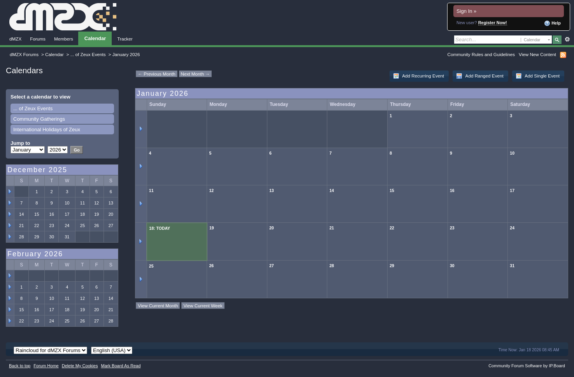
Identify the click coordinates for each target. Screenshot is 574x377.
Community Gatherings (39, 119)
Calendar (95, 38)
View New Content (537, 54)
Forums (38, 38)
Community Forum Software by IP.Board (526, 365)
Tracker (124, 38)
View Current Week (202, 305)
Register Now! (492, 22)
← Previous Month (156, 73)
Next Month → (195, 73)
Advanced (567, 39)
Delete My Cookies (80, 365)
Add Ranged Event (480, 76)
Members (63, 38)
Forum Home (45, 365)
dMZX (15, 38)
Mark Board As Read (120, 365)
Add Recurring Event (418, 76)
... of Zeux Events (88, 54)
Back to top (19, 365)
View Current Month (158, 305)
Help (552, 23)
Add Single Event (538, 76)
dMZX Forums (24, 54)
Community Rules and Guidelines (481, 54)
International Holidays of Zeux (46, 129)
